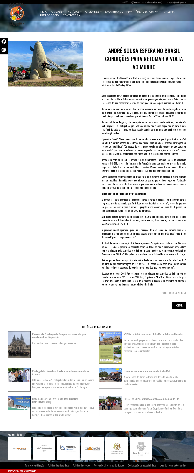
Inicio (43, 11)
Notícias (73, 11)
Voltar (179, 305)
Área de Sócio (49, 15)
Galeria (169, 11)
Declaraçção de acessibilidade (142, 465)
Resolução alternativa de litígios (109, 465)
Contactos (70, 15)
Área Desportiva (147, 11)
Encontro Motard (117, 11)
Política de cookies (81, 465)
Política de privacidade (58, 465)
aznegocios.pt (30, 471)
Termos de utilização (34, 465)
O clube (56, 11)
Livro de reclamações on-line (173, 465)
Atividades (92, 11)
